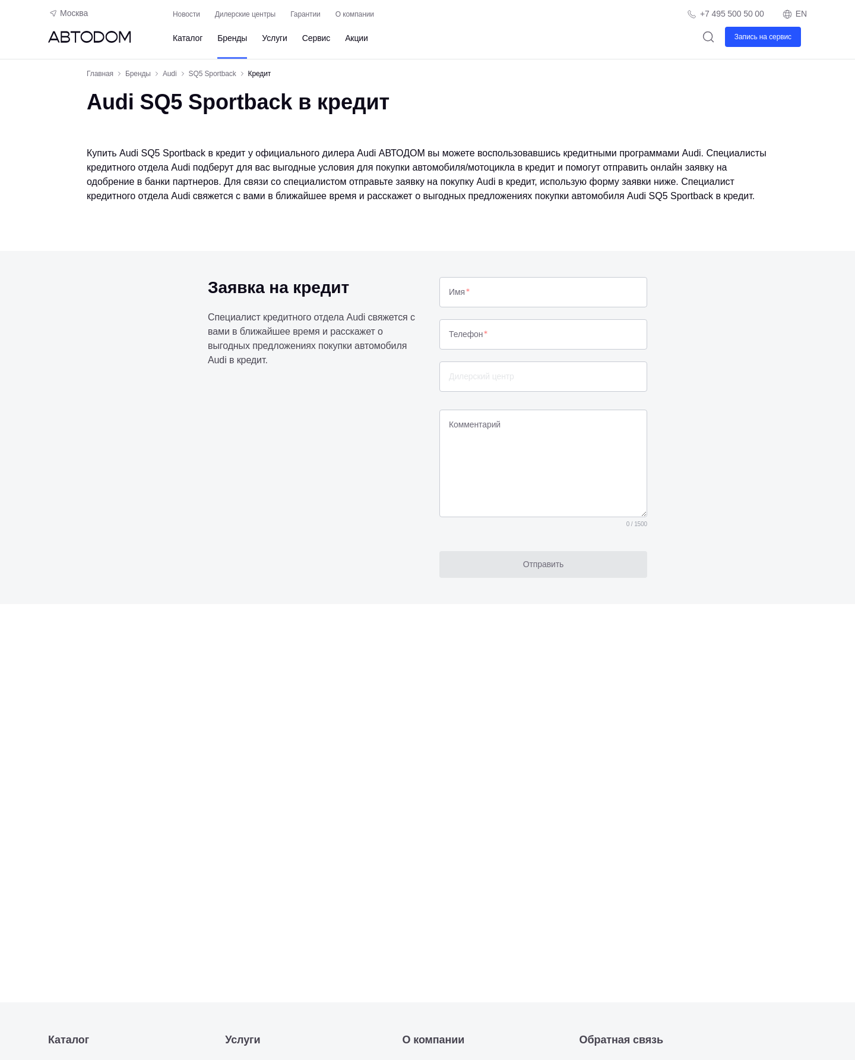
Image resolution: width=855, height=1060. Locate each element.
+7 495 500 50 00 (732, 13)
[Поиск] (708, 36)
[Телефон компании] (725, 14)
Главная (100, 74)
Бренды (232, 38)
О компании (354, 14)
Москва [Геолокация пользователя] (68, 13)
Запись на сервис (762, 37)
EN (794, 14)
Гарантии (305, 14)
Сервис (316, 38)
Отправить (543, 564)
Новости (186, 14)
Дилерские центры (245, 14)
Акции (356, 38)
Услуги (274, 38)
